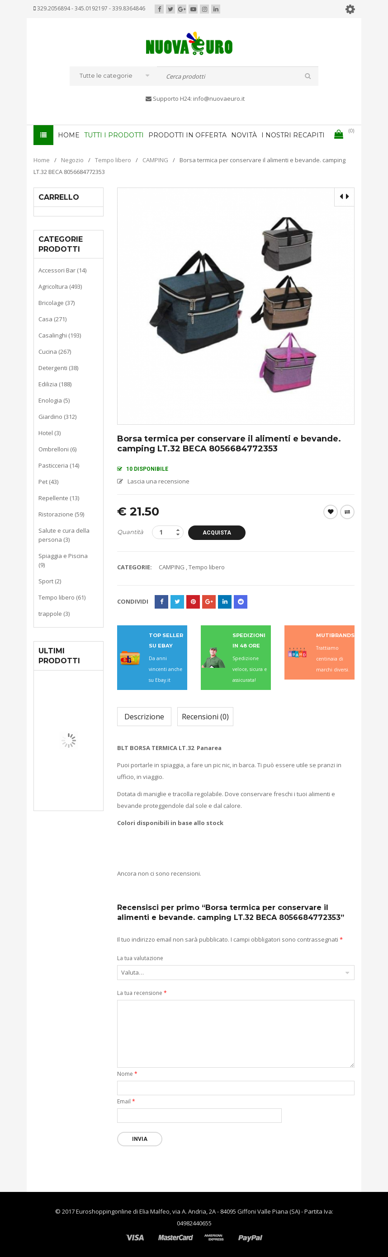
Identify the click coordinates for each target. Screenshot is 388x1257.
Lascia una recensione (158, 481)
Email (126, 1101)
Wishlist (330, 511)
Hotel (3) (49, 432)
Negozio (72, 159)
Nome (127, 1073)
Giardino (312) (57, 416)
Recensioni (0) (205, 716)
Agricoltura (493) (60, 286)
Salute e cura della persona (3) (64, 534)
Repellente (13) (58, 497)
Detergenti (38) (58, 367)
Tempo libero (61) (61, 597)
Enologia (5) (54, 400)
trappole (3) (54, 613)
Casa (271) (52, 318)
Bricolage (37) (56, 302)
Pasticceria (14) (58, 465)
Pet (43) (48, 481)
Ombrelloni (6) (57, 449)
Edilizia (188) (54, 384)
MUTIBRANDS (335, 635)
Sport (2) (49, 581)
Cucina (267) (54, 351)
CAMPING (155, 159)
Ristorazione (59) (61, 514)
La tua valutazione (140, 958)
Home (41, 159)
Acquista (217, 532)
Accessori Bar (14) (62, 270)
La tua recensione (142, 992)
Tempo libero (113, 159)
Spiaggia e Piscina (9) (63, 559)
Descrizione (144, 716)
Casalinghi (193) (59, 335)
